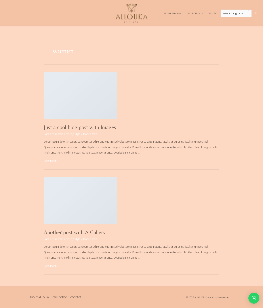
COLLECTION (193, 13)
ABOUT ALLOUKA (173, 13)
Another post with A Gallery (74, 232)
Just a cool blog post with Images (80, 127)
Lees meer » (51, 160)
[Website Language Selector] (236, 13)
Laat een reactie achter (58, 134)
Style (77, 134)
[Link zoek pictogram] (256, 13)
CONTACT (213, 13)
